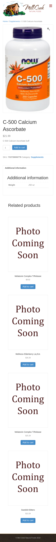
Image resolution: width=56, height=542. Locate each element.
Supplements (14, 21)
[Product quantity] (6, 147)
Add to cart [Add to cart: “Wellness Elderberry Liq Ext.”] (27, 364)
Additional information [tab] (15, 168)
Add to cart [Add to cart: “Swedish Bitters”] (27, 520)
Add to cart (19, 147)
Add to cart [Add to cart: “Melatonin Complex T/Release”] (27, 286)
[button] (48, 29)
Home (5, 21)
